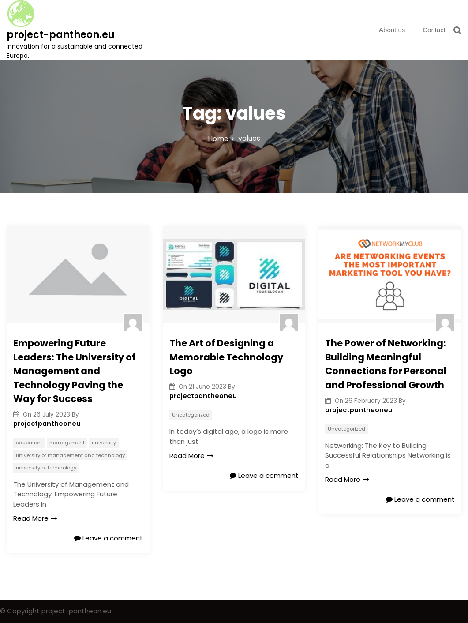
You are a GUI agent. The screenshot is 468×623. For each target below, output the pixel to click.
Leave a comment (108, 538)
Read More (35, 518)
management (67, 442)
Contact (434, 30)
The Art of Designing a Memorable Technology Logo (226, 357)
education (29, 442)
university (104, 442)
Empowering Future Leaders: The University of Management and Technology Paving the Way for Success (74, 371)
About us (392, 30)
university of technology (46, 467)
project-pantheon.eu (61, 34)
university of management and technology (70, 455)
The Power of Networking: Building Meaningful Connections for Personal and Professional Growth (385, 364)
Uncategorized (191, 414)
